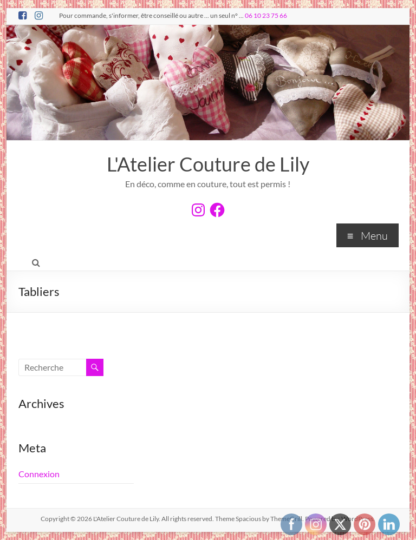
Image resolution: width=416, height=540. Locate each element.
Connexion (39, 474)
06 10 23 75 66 (266, 15)
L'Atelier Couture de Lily (208, 164)
